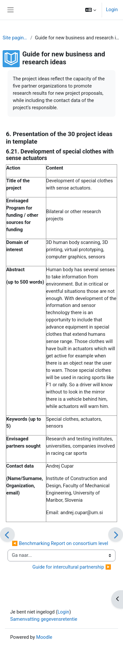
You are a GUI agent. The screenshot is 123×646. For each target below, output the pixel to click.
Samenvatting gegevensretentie (43, 619)
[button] (90, 10)
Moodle (44, 637)
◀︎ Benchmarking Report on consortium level (60, 543)
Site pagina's (15, 38)
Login (112, 9)
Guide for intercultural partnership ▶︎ (71, 567)
